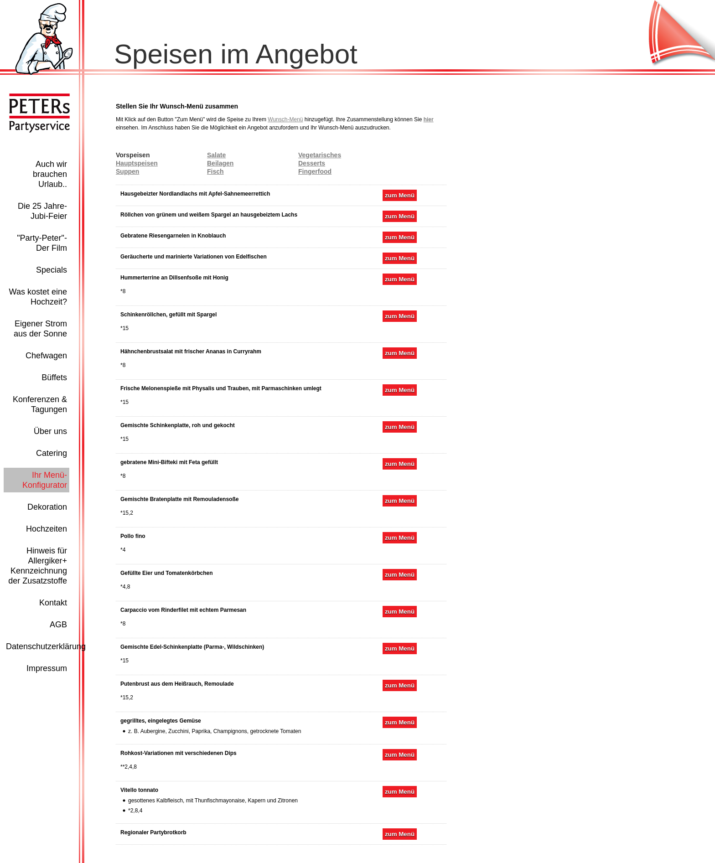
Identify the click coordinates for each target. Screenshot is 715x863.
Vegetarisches (319, 155)
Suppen (127, 171)
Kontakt (53, 602)
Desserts (311, 163)
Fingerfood (315, 171)
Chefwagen (46, 355)
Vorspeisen (133, 155)
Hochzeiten (46, 528)
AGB (58, 624)
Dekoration (47, 507)
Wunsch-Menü (285, 119)
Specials (51, 269)
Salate (216, 155)
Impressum (46, 668)
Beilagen (220, 163)
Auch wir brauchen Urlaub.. (50, 174)
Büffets (54, 377)
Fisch (215, 171)
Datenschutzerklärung (46, 646)
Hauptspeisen (137, 163)
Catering (51, 453)
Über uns (50, 431)
